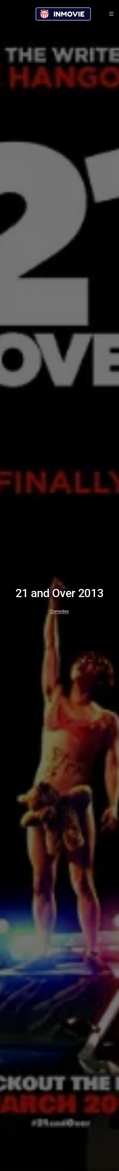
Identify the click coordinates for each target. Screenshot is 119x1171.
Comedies (59, 611)
